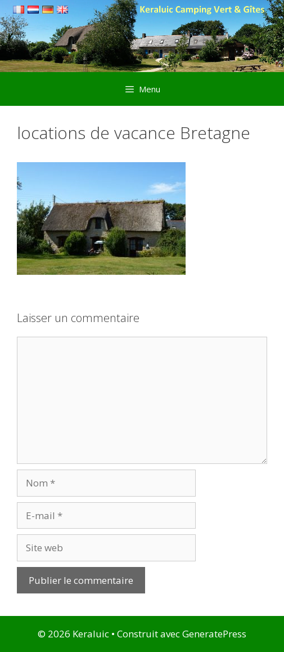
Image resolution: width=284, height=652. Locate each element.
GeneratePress (214, 633)
